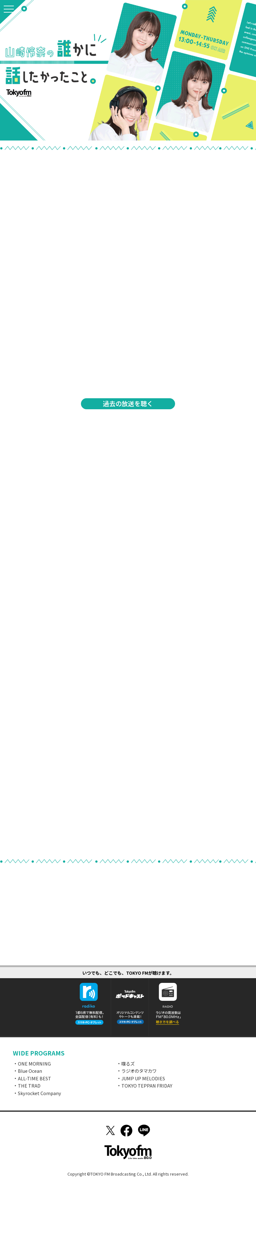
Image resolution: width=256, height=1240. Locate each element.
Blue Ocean (30, 1070)
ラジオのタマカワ (139, 1070)
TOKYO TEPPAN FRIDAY (146, 1085)
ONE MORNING (34, 1063)
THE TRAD (29, 1085)
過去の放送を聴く (128, 403)
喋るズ (128, 1063)
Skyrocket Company (39, 1093)
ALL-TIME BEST (34, 1078)
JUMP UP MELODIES (143, 1078)
